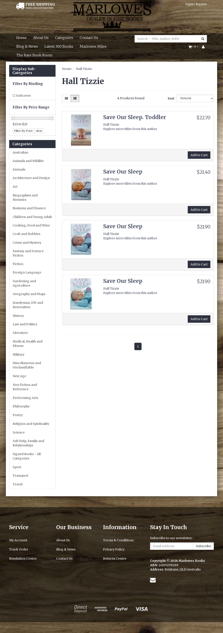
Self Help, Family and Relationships (28, 443)
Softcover (23, 96)
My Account (18, 540)
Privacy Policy (114, 549)
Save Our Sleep (122, 171)
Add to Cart (199, 155)
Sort (170, 98)
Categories (64, 37)
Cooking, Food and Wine (31, 225)
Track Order (18, 549)
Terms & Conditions (118, 540)
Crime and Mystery (27, 243)
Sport (17, 467)
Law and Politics (25, 324)
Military (18, 354)
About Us (41, 37)
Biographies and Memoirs (25, 197)
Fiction (18, 264)
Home (21, 37)
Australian (20, 152)
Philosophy (21, 406)
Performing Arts (25, 398)
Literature (20, 333)
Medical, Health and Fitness (27, 343)
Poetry (18, 415)
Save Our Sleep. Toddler (134, 117)
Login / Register (196, 4)
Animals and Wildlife (28, 161)
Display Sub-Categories (24, 71)
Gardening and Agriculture (24, 283)
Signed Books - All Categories (27, 456)
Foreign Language (27, 272)
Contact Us (89, 37)
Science (19, 432)
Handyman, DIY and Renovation (28, 305)
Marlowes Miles (93, 46)
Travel (17, 484)
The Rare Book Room (34, 55)
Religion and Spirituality (31, 424)
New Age (19, 376)
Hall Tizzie (84, 69)
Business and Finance (29, 208)
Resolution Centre (23, 558)
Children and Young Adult (32, 217)
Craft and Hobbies (26, 234)
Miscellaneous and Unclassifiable (27, 365)
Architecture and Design (31, 178)
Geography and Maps (29, 294)
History (18, 316)
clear (39, 130)
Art (15, 187)
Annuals (19, 169)
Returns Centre (114, 558)
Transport (20, 476)
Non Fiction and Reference (25, 387)
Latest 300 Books (58, 46)
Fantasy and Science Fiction (28, 253)
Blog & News (27, 46)
